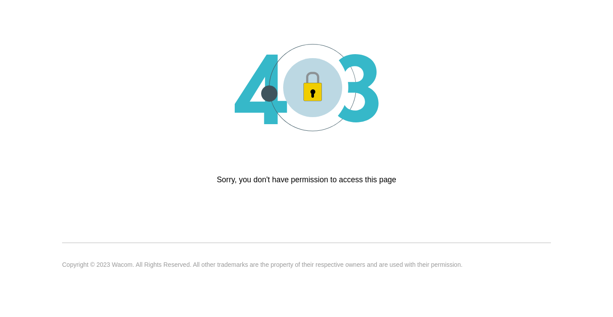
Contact (77, 226)
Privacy (165, 226)
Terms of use (122, 226)
